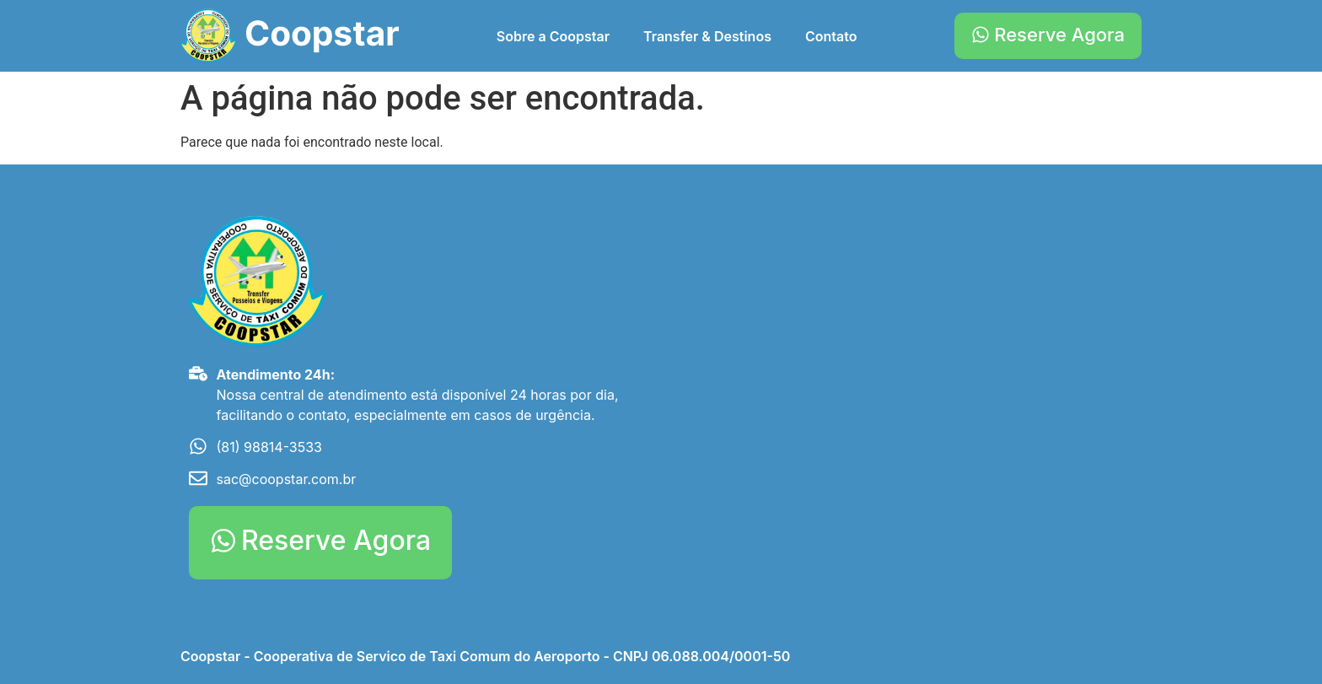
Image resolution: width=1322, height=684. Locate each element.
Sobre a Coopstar (553, 36)
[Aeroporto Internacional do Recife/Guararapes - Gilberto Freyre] (905, 341)
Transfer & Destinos (707, 36)
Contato (831, 36)
